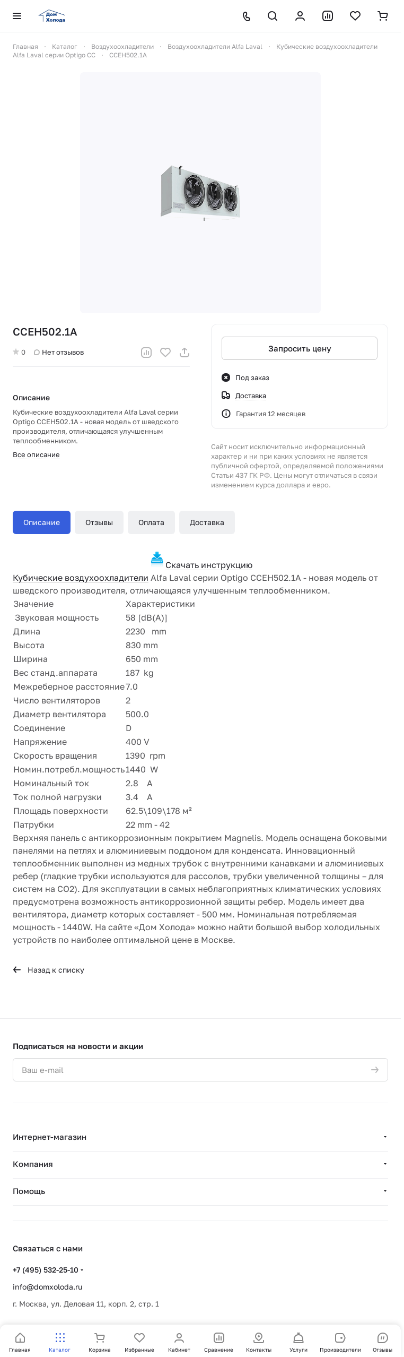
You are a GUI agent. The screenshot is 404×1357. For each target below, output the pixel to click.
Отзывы (99, 522)
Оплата (151, 522)
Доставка (207, 522)
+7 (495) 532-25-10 (45, 1269)
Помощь (29, 1191)
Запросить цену (299, 348)
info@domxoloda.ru (47, 1286)
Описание (41, 522)
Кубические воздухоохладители (80, 577)
